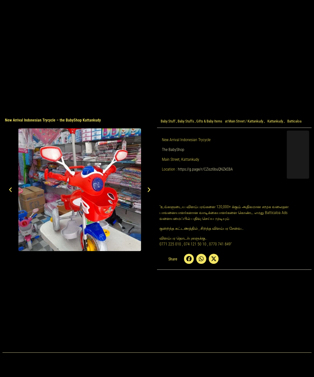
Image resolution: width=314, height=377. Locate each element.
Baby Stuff (168, 121)
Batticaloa (294, 121)
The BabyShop (173, 149)
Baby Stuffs (186, 121)
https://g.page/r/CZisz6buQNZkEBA (205, 169)
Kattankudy (275, 121)
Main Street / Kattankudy (245, 121)
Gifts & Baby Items (209, 121)
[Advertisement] (80, 276)
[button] (10, 190)
